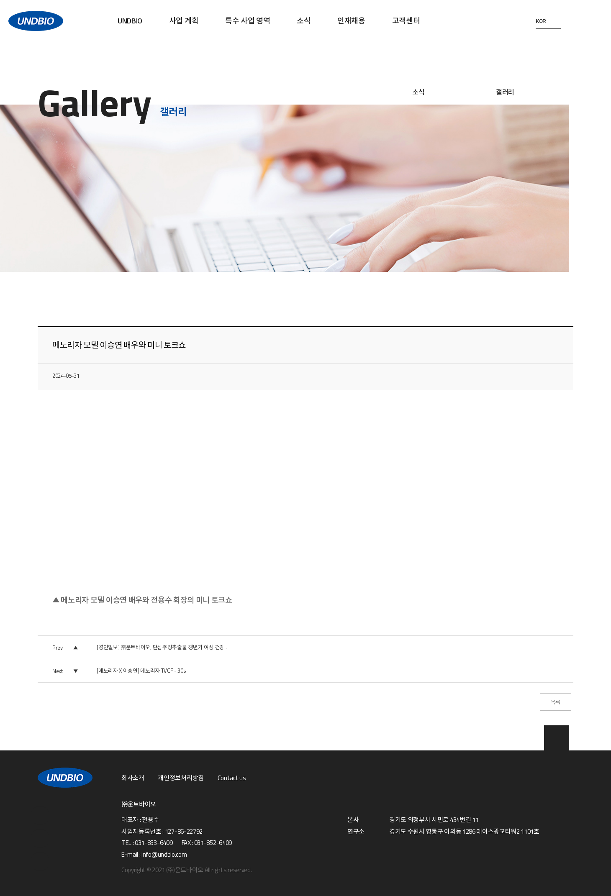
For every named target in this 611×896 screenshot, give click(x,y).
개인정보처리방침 (180, 778)
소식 (304, 20)
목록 (555, 702)
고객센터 (406, 20)
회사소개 (132, 778)
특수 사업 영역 (247, 20)
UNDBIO (130, 20)
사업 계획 (183, 20)
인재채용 (351, 20)
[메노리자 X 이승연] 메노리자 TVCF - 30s (141, 670)
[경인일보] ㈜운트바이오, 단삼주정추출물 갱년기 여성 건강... (162, 647)
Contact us (232, 778)
